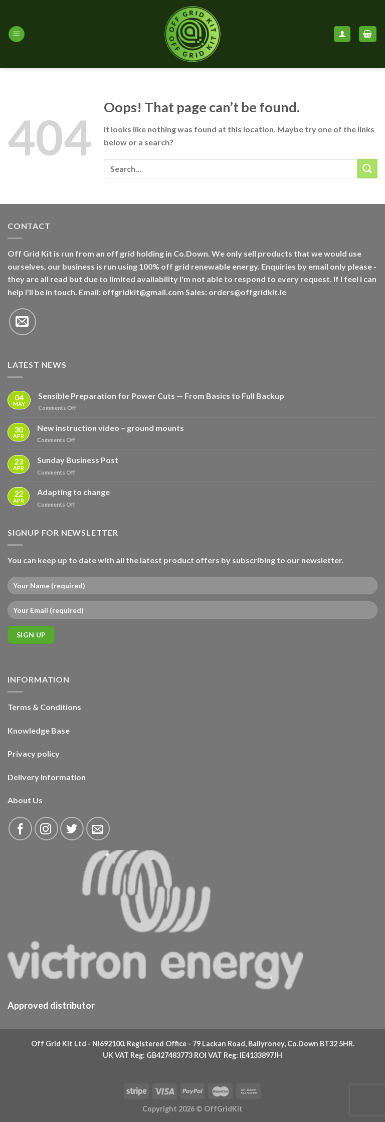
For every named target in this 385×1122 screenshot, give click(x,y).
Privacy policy (34, 753)
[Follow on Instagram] (46, 828)
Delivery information (47, 777)
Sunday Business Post (77, 460)
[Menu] (17, 34)
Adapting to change (73, 492)
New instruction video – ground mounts (110, 427)
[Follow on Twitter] (72, 828)
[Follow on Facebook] (20, 828)
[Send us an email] (22, 321)
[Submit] (367, 168)
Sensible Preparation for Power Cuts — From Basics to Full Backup (161, 395)
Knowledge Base (39, 730)
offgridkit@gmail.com (143, 292)
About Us (25, 800)
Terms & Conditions (44, 707)
